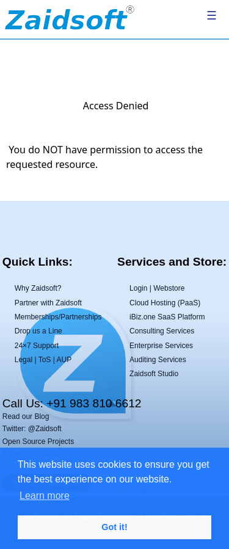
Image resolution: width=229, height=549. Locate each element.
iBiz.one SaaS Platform (167, 317)
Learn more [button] (45, 495)
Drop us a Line (38, 331)
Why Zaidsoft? (38, 288)
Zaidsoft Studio (153, 373)
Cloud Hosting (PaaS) (164, 303)
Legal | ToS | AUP (43, 359)
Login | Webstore (156, 288)
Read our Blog (25, 416)
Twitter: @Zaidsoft (32, 428)
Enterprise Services (161, 345)
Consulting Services (161, 331)
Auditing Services (157, 359)
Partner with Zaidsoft (48, 303)
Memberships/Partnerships (58, 317)
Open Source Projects (38, 441)
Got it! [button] (114, 527)
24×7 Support (37, 345)
